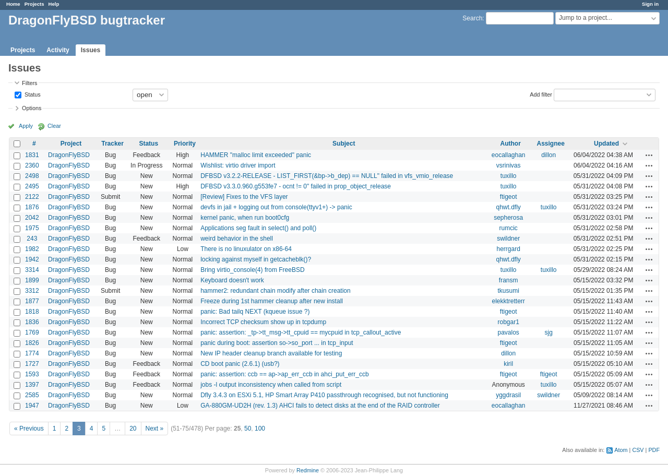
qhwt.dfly (508, 207)
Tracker (112, 143)
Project (71, 143)
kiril (508, 363)
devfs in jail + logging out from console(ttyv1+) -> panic (276, 207)
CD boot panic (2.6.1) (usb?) (239, 363)
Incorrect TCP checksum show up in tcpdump (263, 322)
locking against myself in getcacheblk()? (255, 259)
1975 (32, 228)
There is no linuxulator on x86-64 (246, 249)
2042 (32, 217)
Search (472, 18)
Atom (620, 450)
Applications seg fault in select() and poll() (258, 228)
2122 (32, 196)
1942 (32, 259)
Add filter (541, 94)
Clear (54, 126)
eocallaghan (509, 155)
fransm (508, 280)
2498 (32, 176)
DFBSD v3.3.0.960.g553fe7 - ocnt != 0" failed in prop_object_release (295, 186)
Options (31, 108)
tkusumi (508, 290)
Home (13, 4)
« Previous (29, 428)
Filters (29, 83)
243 (32, 238)
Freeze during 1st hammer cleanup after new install (271, 301)
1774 (32, 353)
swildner (508, 238)
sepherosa (508, 217)
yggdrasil (508, 395)
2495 (32, 186)
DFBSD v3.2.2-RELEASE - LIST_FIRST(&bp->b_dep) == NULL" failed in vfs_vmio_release (326, 176)
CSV (637, 450)
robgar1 (508, 322)
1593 (32, 374)
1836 (32, 322)
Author (510, 143)
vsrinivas (508, 165)
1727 (32, 363)
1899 (32, 280)
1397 (32, 384)
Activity (57, 50)
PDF (654, 450)
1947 (32, 405)
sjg (549, 332)
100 (260, 428)
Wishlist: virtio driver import (237, 165)
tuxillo (508, 176)
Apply (26, 126)
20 (132, 428)
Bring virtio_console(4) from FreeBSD (252, 269)
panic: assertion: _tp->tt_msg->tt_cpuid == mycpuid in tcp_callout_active (300, 332)
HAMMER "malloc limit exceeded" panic (255, 155)
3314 (32, 269)
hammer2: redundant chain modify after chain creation (275, 290)
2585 (32, 395)
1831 (32, 155)
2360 (32, 165)
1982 (32, 249)
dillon (548, 155)
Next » (155, 428)
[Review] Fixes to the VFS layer (244, 196)
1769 (32, 332)
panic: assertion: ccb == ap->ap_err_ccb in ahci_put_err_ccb (284, 374)
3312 (32, 290)
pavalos (508, 332)
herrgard (508, 249)
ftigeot (508, 196)
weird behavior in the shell (236, 238)
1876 (32, 207)
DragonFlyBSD (69, 155)
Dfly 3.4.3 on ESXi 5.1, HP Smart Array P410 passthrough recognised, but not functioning (324, 395)
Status (32, 94)
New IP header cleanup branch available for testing (271, 353)
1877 (32, 301)
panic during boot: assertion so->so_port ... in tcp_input (276, 343)
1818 (32, 311)
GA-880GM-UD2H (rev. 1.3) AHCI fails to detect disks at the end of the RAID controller (320, 405)
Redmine (307, 470)
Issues (90, 50)
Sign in (650, 4)
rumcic (508, 228)
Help (54, 4)
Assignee (551, 143)
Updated (606, 143)
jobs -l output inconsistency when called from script (270, 384)
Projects (34, 4)
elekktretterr (508, 301)
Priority (185, 143)
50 (247, 428)
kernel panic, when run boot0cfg (244, 217)
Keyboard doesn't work (232, 280)
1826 (32, 343)
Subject (343, 143)
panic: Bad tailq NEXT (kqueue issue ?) (254, 311)
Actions (649, 155)
